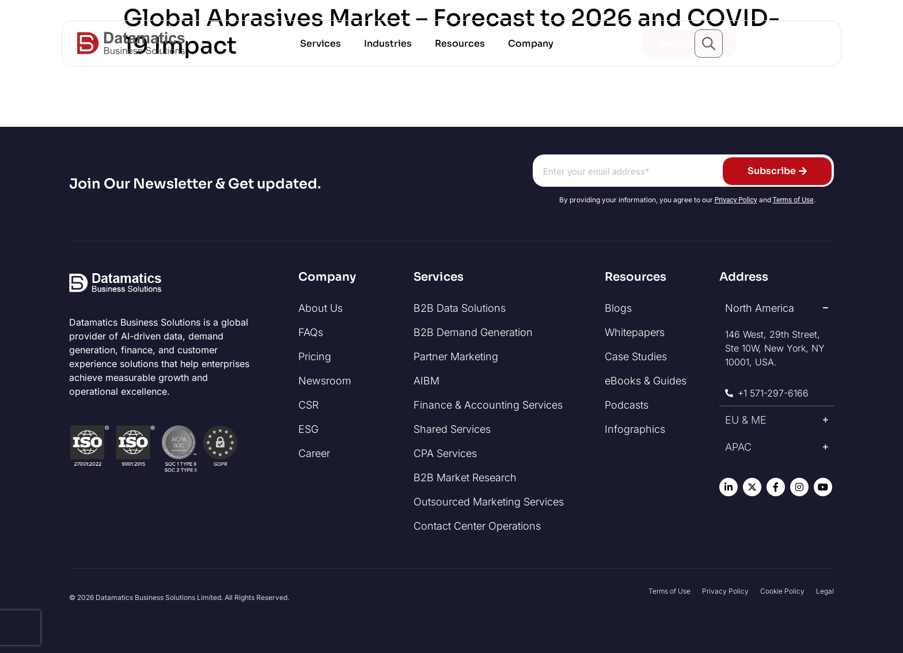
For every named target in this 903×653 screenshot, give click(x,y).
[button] (320, 44)
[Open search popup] (709, 43)
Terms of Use (793, 200)
